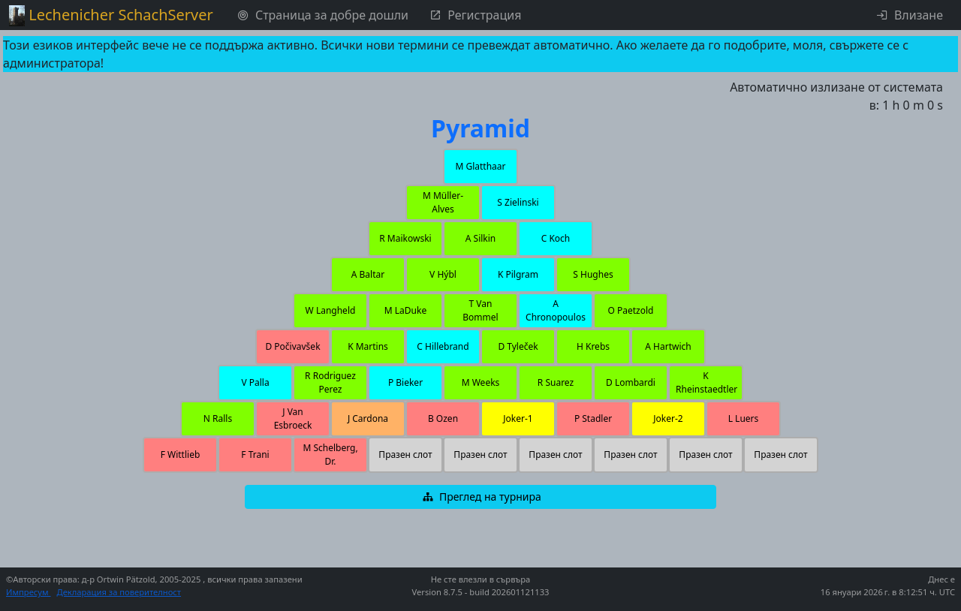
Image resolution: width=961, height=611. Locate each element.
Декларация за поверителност (119, 591)
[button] (480, 167)
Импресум (28, 591)
